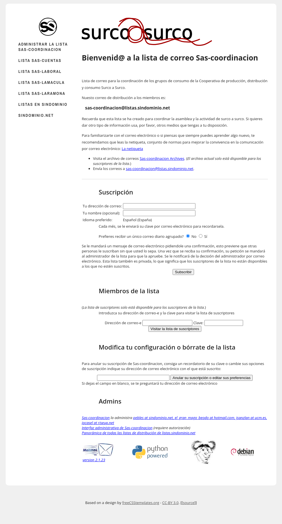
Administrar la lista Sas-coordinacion (43, 46)
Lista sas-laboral (39, 71)
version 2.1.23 (98, 457)
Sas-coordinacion (96, 417)
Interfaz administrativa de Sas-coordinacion (117, 427)
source (188, 502)
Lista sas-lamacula (41, 82)
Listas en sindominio (42, 104)
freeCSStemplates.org (140, 502)
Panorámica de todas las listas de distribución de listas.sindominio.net (138, 432)
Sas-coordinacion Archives (162, 158)
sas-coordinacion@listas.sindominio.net (159, 168)
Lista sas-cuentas (39, 60)
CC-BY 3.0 (170, 502)
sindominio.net (36, 115)
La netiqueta (132, 148)
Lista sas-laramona (41, 93)
